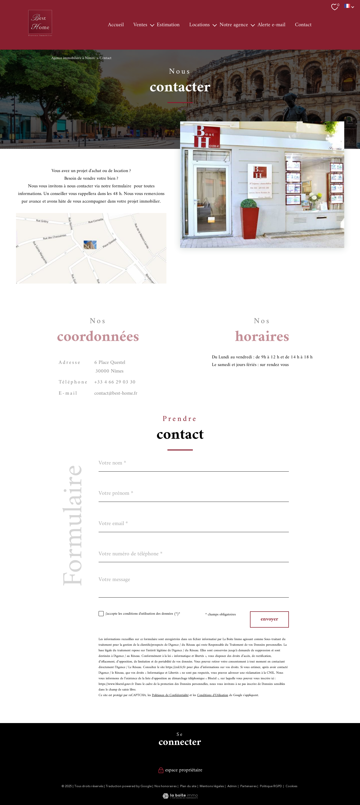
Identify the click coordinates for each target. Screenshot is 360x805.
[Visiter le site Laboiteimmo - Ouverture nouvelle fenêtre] (180, 797)
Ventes (140, 25)
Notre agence (234, 25)
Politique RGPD (271, 786)
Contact (303, 25)
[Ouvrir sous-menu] (152, 25)
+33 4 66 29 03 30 (114, 391)
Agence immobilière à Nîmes (73, 58)
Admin (232, 786)
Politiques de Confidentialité (170, 695)
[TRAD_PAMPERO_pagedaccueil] (40, 36)
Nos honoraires (165, 786)
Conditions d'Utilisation (212, 695)
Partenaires (248, 786)
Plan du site (188, 786)
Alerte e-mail (271, 25)
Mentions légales (212, 786)
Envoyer (269, 619)
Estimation (168, 25)
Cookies (291, 786)
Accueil (116, 25)
